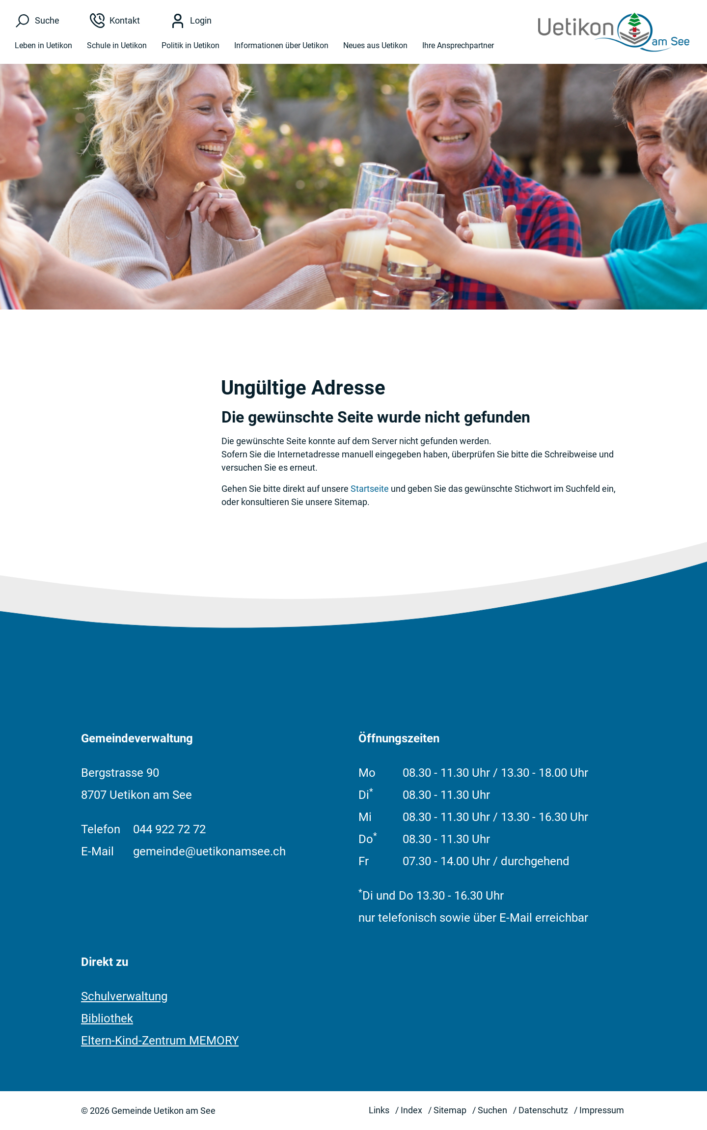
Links (379, 1110)
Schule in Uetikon (117, 45)
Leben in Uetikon (43, 45)
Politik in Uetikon (190, 45)
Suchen (492, 1110)
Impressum (601, 1110)
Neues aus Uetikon (375, 45)
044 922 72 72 (169, 829)
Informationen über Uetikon (281, 45)
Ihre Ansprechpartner (458, 45)
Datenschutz (543, 1110)
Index (411, 1110)
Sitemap (450, 1110)
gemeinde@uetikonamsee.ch (209, 851)
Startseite (370, 488)
